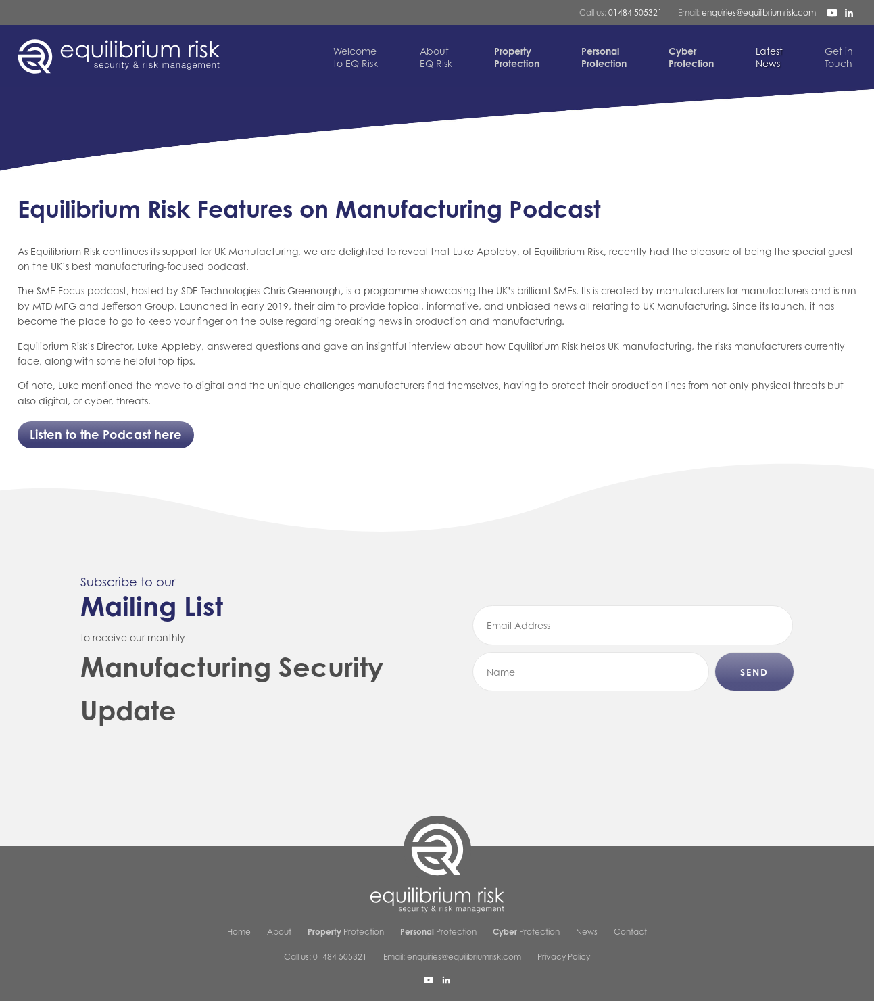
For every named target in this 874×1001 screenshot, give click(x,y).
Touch (839, 57)
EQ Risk (436, 57)
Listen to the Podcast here (106, 434)
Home (239, 932)
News (769, 57)
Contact (630, 932)
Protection (346, 932)
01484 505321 (635, 12)
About (279, 932)
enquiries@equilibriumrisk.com (759, 12)
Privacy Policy (563, 957)
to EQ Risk (355, 57)
